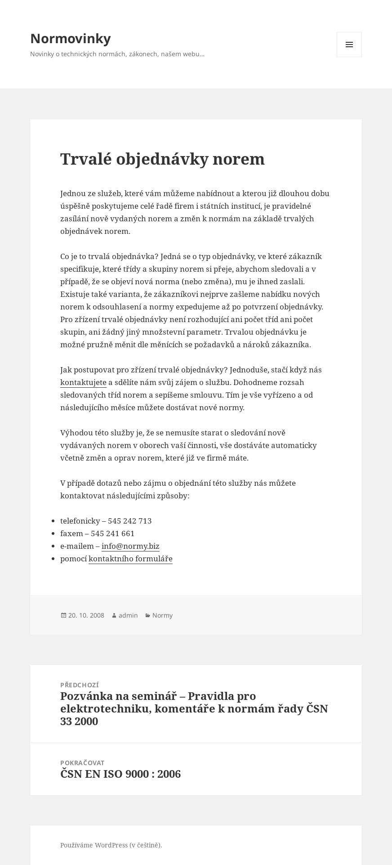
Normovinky (70, 38)
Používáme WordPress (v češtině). (111, 845)
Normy (162, 615)
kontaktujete (83, 382)
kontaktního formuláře (131, 558)
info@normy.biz (131, 546)
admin (128, 615)
